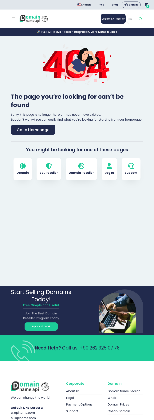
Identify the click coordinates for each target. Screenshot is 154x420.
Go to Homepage (33, 129)
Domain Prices (118, 404)
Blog (115, 4)
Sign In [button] (133, 4)
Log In (109, 169)
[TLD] (132, 19)
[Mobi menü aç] (13, 19)
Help (101, 4)
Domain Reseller (81, 169)
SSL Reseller (49, 169)
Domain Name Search (124, 391)
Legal (70, 398)
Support (131, 169)
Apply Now (41, 326)
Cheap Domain (119, 411)
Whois (112, 398)
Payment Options (79, 404)
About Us (73, 391)
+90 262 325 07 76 (100, 348)
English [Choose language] (84, 4)
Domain (23, 169)
